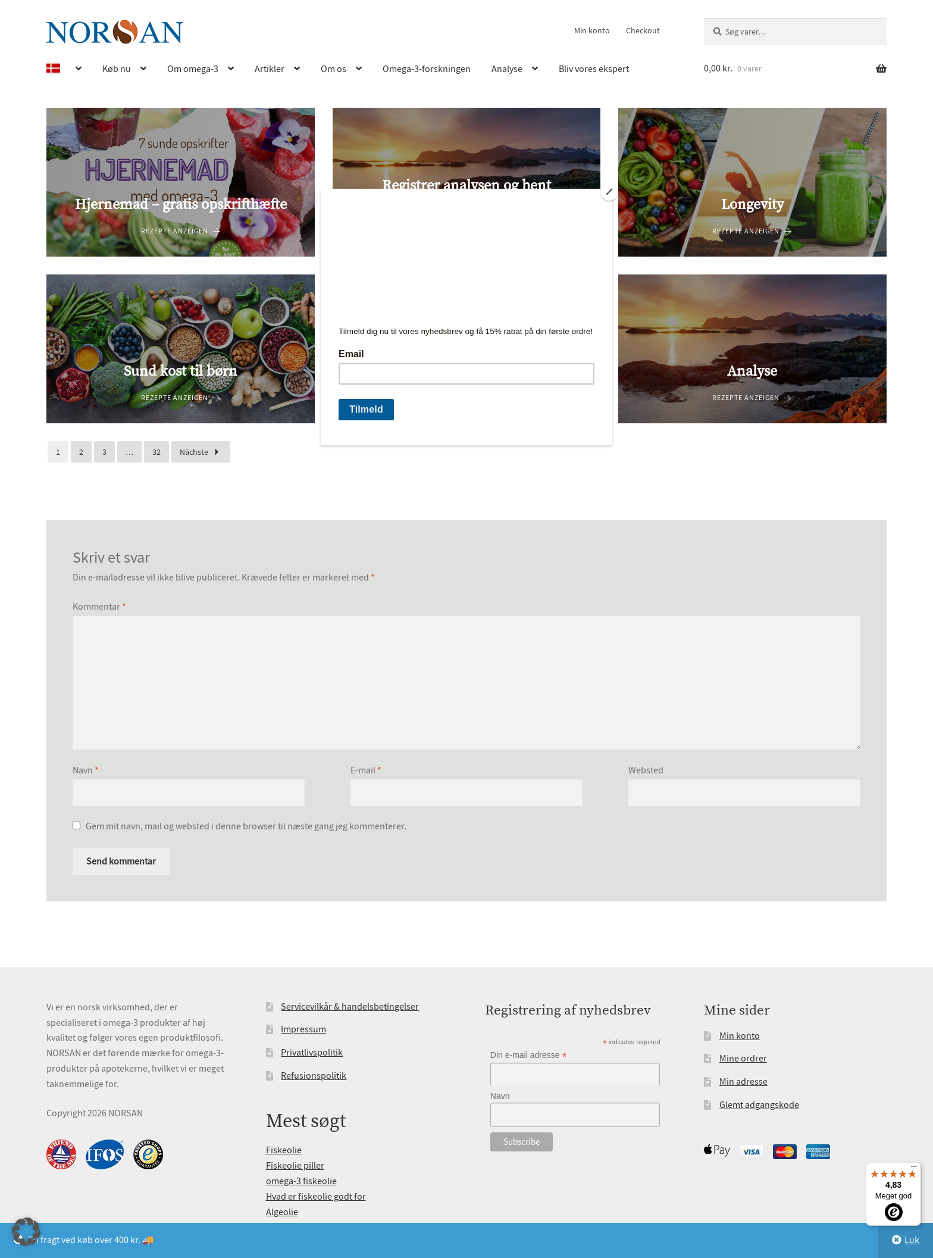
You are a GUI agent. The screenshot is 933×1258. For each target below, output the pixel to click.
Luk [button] (911, 1240)
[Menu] (914, 1169)
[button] (26, 1232)
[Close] (609, 192)
